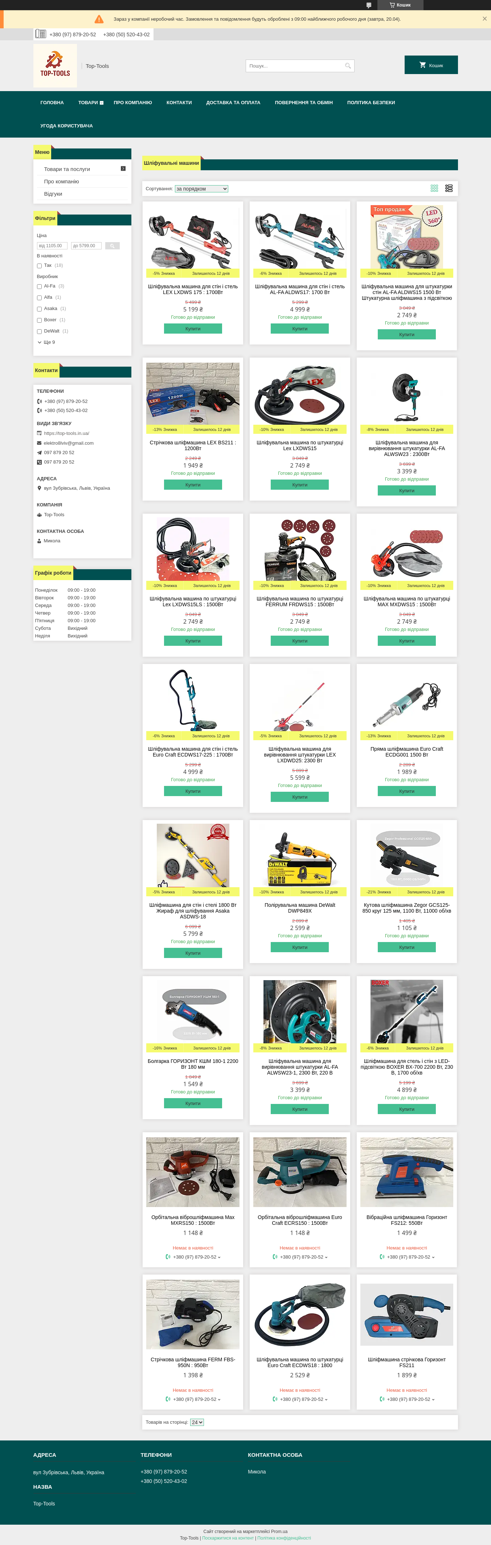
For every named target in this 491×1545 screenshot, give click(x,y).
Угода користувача (67, 126)
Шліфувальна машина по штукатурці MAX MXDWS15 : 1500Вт (407, 601)
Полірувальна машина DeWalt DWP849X (300, 908)
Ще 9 (49, 342)
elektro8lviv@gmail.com (69, 443)
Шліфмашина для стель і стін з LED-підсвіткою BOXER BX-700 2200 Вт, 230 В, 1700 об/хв (407, 1067)
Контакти (179, 102)
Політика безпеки (371, 102)
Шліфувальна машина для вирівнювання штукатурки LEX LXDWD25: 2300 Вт (300, 754)
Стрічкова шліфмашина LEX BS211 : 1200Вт (193, 445)
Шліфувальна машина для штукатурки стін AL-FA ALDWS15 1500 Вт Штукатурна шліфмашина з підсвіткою (406, 292)
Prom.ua (279, 1531)
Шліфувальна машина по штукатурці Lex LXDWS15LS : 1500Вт (193, 601)
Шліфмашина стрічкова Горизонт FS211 (407, 1362)
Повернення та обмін (304, 102)
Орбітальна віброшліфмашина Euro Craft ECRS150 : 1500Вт (300, 1220)
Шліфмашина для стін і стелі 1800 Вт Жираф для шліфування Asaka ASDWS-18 (193, 911)
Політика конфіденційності (284, 1538)
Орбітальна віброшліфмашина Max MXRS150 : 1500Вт (192, 1220)
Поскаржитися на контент (228, 1538)
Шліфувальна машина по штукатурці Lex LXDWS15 (300, 445)
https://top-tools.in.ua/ (66, 433)
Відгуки (53, 194)
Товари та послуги (67, 169)
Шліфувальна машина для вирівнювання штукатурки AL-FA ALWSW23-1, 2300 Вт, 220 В (300, 1067)
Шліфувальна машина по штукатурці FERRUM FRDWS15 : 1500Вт (300, 601)
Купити (193, 328)
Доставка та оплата (233, 102)
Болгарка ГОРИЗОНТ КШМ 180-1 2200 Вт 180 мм (193, 1064)
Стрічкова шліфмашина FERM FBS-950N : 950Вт (193, 1362)
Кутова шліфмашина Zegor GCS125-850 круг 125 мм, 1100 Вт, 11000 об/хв (407, 908)
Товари (88, 102)
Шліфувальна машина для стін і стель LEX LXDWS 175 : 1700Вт (193, 289)
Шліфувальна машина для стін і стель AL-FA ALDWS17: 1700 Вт (300, 289)
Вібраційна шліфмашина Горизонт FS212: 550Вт (407, 1220)
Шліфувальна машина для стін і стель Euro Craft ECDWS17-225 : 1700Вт (193, 752)
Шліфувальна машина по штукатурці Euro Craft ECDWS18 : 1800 (300, 1362)
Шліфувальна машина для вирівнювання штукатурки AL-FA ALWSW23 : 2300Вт (407, 448)
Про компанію (133, 102)
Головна (52, 102)
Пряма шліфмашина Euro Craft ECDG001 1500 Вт (407, 752)
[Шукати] (348, 66)
